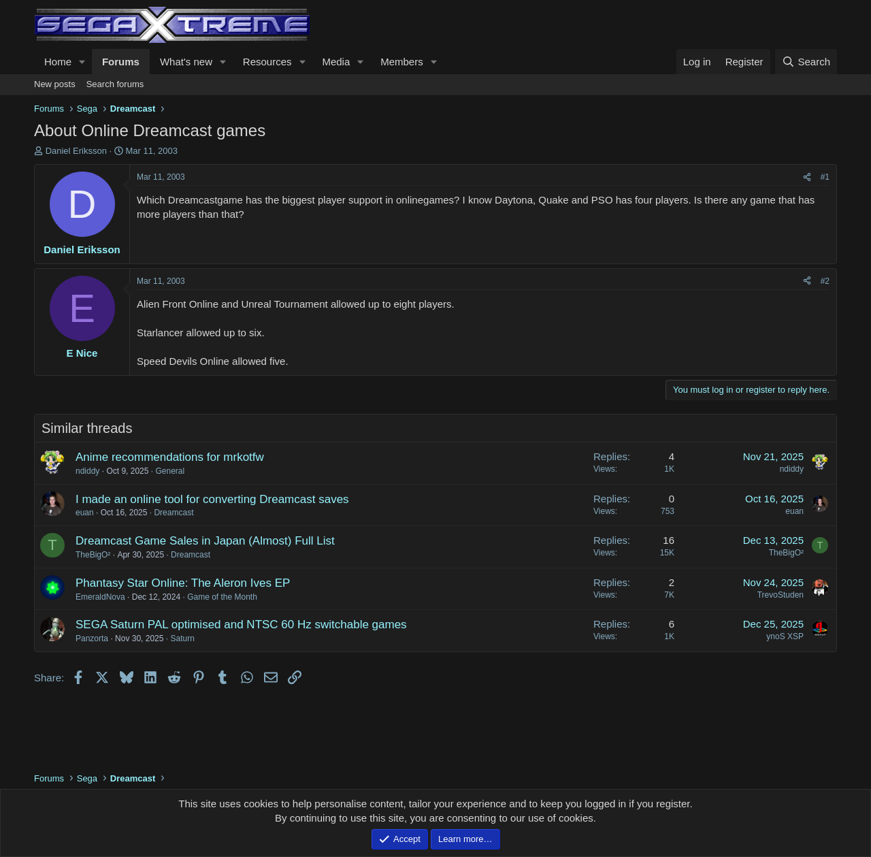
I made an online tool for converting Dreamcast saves (212, 499)
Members (401, 61)
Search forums (115, 84)
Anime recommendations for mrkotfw (170, 457)
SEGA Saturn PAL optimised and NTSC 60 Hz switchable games (241, 624)
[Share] (807, 177)
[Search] (806, 61)
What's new (186, 61)
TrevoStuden (780, 595)
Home (57, 61)
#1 (825, 177)
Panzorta (92, 638)
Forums (120, 61)
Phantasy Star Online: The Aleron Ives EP (183, 583)
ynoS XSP (785, 636)
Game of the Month (222, 597)
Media (336, 61)
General (169, 471)
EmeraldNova (100, 597)
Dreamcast (173, 512)
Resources (267, 61)
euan (85, 512)
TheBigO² (93, 555)
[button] (82, 61)
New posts (55, 84)
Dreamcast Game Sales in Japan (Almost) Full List (205, 540)
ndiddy (87, 471)
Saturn (182, 638)
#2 (825, 281)
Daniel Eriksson (76, 151)
